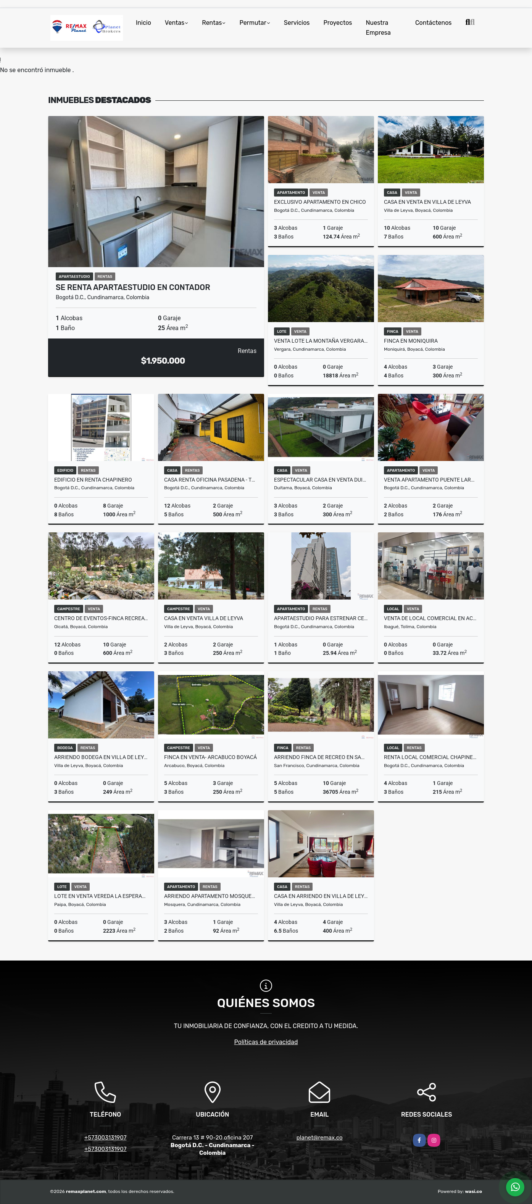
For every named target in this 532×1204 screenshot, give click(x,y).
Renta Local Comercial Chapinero (431, 757)
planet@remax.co (320, 1137)
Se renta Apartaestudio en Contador (133, 287)
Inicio (143, 22)
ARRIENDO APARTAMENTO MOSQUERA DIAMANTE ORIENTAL (211, 896)
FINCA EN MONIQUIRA (411, 341)
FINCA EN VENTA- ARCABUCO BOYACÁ (210, 757)
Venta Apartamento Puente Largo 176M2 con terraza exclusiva (431, 480)
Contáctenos (433, 22)
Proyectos (338, 22)
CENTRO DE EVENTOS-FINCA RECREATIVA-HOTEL (101, 618)
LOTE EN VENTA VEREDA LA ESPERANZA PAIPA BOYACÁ (101, 896)
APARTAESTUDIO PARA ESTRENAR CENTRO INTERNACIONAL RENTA (321, 618)
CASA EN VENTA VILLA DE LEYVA (203, 618)
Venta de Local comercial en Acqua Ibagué (431, 618)
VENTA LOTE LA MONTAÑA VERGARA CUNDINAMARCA (321, 341)
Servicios (297, 22)
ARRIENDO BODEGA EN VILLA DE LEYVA (101, 757)
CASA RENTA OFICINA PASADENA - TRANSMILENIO (211, 480)
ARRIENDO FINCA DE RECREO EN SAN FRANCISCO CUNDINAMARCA (321, 757)
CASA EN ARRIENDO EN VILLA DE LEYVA (321, 896)
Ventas (174, 22)
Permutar (252, 22)
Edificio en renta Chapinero (93, 480)
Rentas (212, 22)
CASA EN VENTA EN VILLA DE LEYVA (427, 202)
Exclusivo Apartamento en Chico (320, 202)
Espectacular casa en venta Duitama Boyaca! (321, 480)
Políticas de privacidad (266, 1042)
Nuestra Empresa (378, 27)
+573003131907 (105, 1137)
